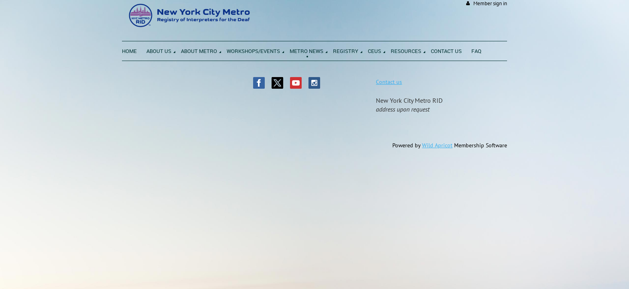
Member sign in (490, 3)
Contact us (389, 81)
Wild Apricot (437, 145)
